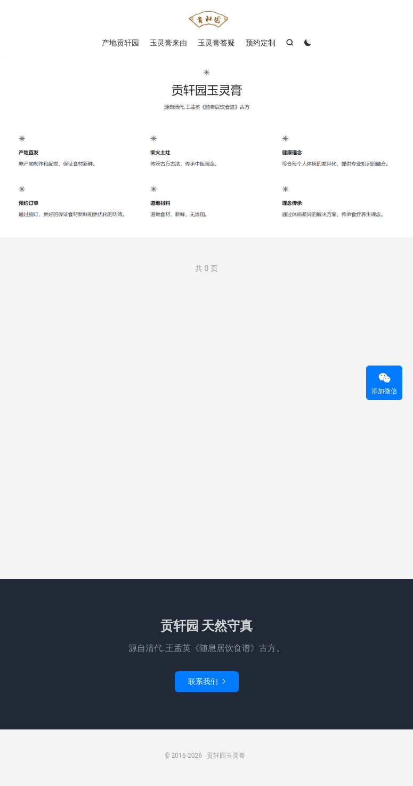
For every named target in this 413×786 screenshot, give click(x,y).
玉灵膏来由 (168, 42)
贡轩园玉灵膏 (206, 19)
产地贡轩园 (120, 42)
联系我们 (206, 681)
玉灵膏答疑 (216, 42)
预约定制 (261, 42)
